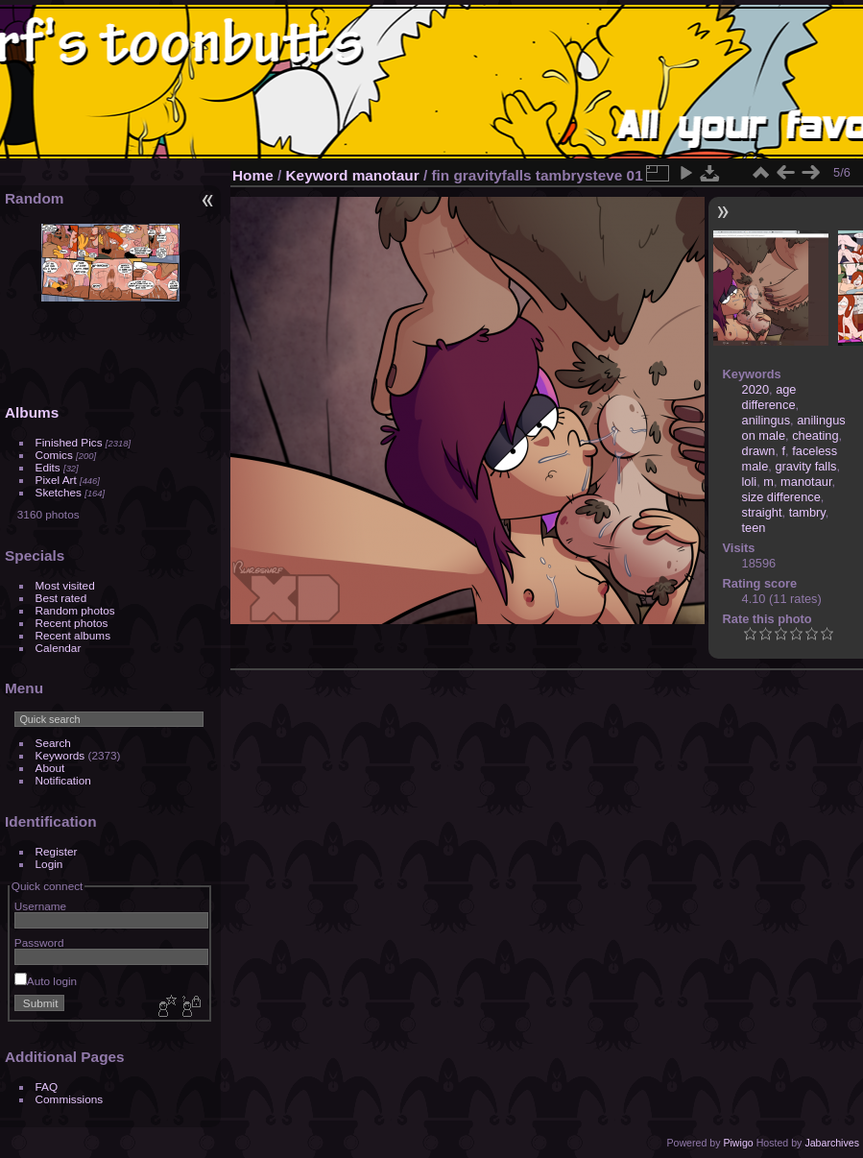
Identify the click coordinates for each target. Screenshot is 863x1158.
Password (39, 942)
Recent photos (72, 622)
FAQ (47, 1086)
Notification (63, 780)
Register (57, 851)
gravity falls (805, 466)
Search (53, 742)
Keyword (317, 175)
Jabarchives (831, 1142)
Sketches (59, 492)
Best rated (61, 597)
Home (253, 175)
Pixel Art (56, 479)
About (50, 767)
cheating (815, 435)
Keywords (60, 755)
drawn (759, 451)
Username (40, 906)
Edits (48, 467)
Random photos (75, 610)
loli (749, 481)
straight (762, 512)
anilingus (766, 420)
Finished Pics (69, 442)
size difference (781, 497)
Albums (32, 412)
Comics (54, 454)
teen (754, 527)
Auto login (45, 981)
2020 (755, 389)
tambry (807, 512)
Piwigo (738, 1142)
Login (49, 863)
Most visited (65, 585)
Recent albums (73, 635)
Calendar (59, 647)
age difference (769, 397)
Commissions (70, 1099)
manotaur (386, 175)
